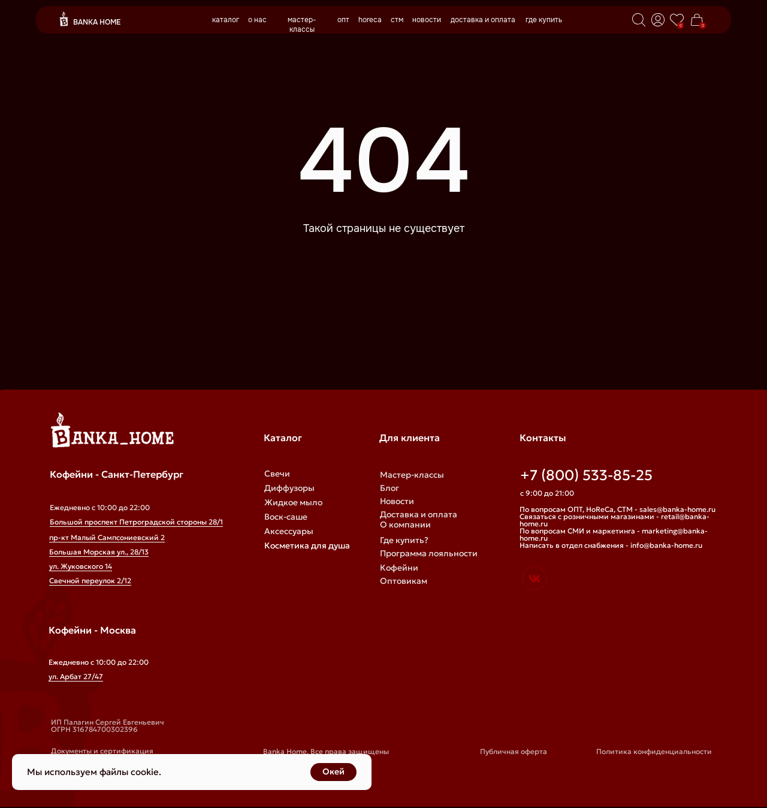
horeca (370, 20)
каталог (225, 20)
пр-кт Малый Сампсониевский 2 (107, 537)
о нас (257, 20)
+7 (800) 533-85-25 (586, 475)
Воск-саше (285, 516)
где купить (544, 20)
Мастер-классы (412, 474)
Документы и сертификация (102, 750)
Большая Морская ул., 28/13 (99, 551)
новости (426, 20)
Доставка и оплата (418, 514)
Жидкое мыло (293, 502)
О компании (405, 524)
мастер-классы (302, 24)
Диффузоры (289, 488)
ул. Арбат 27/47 (76, 676)
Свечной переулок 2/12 (90, 580)
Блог (389, 488)
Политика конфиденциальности (654, 751)
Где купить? (404, 540)
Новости (397, 501)
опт (343, 20)
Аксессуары (288, 531)
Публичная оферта (513, 751)
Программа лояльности (429, 553)
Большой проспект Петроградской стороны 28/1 (136, 521)
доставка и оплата (483, 20)
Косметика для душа (307, 545)
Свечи (277, 473)
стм (397, 20)
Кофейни (399, 567)
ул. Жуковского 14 (80, 566)
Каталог (283, 438)
